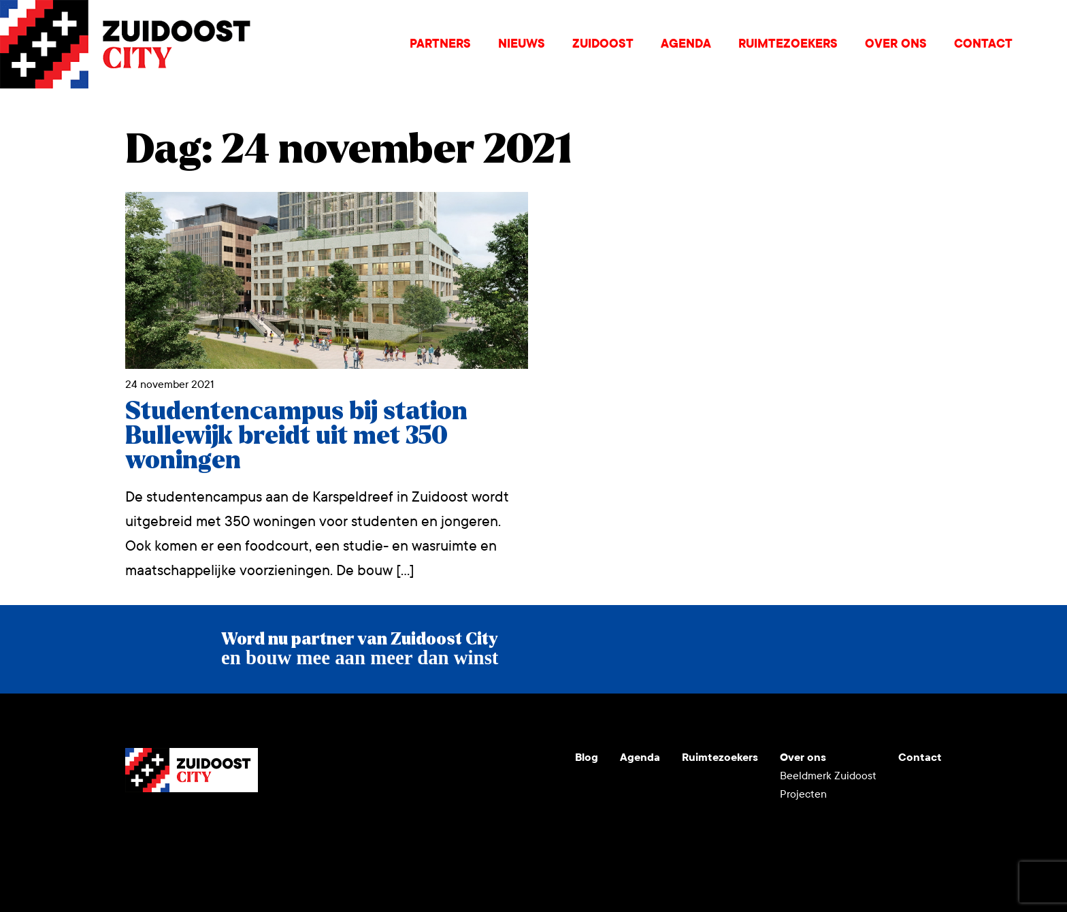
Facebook (234, 825)
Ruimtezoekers (788, 44)
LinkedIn (201, 825)
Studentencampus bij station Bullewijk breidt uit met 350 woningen (296, 436)
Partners (440, 44)
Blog (586, 757)
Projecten (803, 793)
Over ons (896, 44)
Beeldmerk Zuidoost (828, 775)
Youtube (136, 825)
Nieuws (521, 44)
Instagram (169, 825)
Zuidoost (603, 44)
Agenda (686, 44)
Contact (983, 44)
